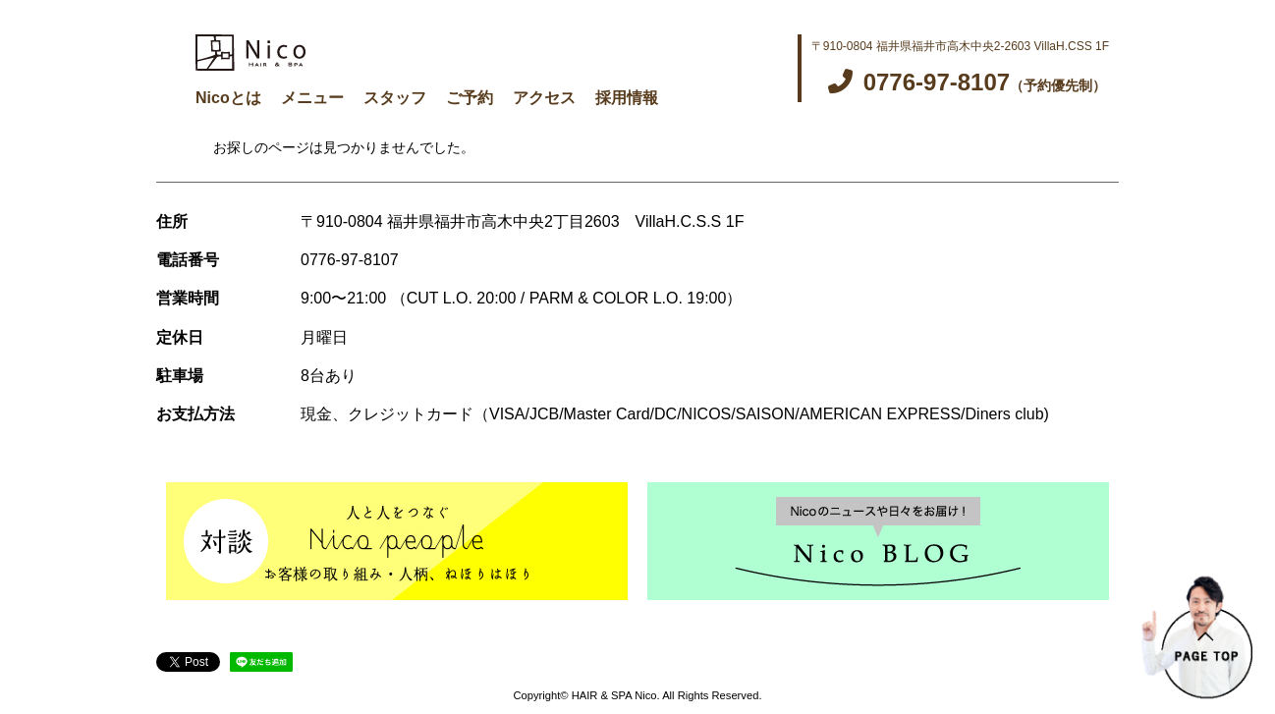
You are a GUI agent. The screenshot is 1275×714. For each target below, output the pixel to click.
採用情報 (626, 97)
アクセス (544, 97)
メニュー (312, 97)
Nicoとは (228, 97)
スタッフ (394, 97)
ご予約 (469, 97)
